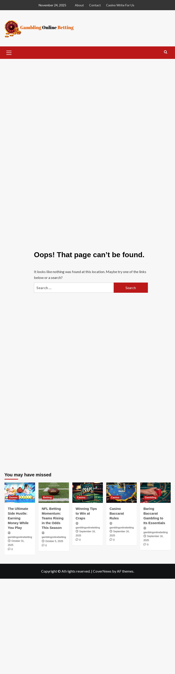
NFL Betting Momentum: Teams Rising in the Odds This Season (53, 518)
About (79, 5)
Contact (95, 5)
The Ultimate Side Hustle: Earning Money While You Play (18, 518)
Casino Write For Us (120, 5)
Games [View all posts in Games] (13, 497)
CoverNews (102, 571)
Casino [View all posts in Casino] (81, 497)
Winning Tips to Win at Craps (86, 513)
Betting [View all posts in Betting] (47, 497)
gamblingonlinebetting (20, 537)
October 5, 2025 (54, 541)
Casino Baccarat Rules (117, 513)
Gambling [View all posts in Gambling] (150, 497)
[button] (9, 52)
